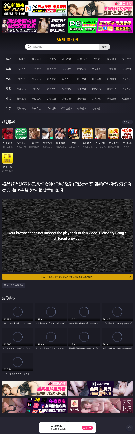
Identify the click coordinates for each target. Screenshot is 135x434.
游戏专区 (66, 59)
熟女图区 (111, 88)
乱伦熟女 (111, 78)
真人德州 (36, 59)
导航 (8, 108)
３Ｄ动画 (66, 68)
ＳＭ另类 (126, 68)
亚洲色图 (36, 88)
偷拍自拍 (36, 78)
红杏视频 (81, 108)
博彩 (8, 59)
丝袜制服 (96, 68)
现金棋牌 (111, 59)
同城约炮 (21, 108)
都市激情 (21, 98)
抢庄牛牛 (126, 59)
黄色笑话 (111, 98)
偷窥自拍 (21, 88)
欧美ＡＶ (51, 68)
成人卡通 (51, 78)
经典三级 (96, 78)
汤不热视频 (66, 108)
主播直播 (111, 68)
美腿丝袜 (81, 88)
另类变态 (126, 78)
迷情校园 (81, 98)
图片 (8, 88)
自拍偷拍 (36, 68)
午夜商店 (36, 108)
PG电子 (21, 59)
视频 (8, 69)
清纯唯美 (96, 88)
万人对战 (51, 59)
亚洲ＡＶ (21, 68)
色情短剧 (96, 108)
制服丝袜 (81, 78)
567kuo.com (67, 39)
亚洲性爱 (21, 78)
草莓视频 (51, 108)
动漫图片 (66, 88)
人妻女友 (51, 98)
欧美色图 (51, 88)
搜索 (104, 46)
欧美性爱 (66, 78)
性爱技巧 (126, 98)
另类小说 (96, 98)
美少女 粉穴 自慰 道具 (13, 285)
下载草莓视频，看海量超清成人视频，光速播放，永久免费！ (86, 276)
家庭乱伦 (36, 98)
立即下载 (87, 427)
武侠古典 (66, 98)
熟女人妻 (81, 68)
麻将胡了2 (81, 59)
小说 (8, 98)
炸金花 (96, 59)
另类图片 (126, 88)
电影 (8, 79)
